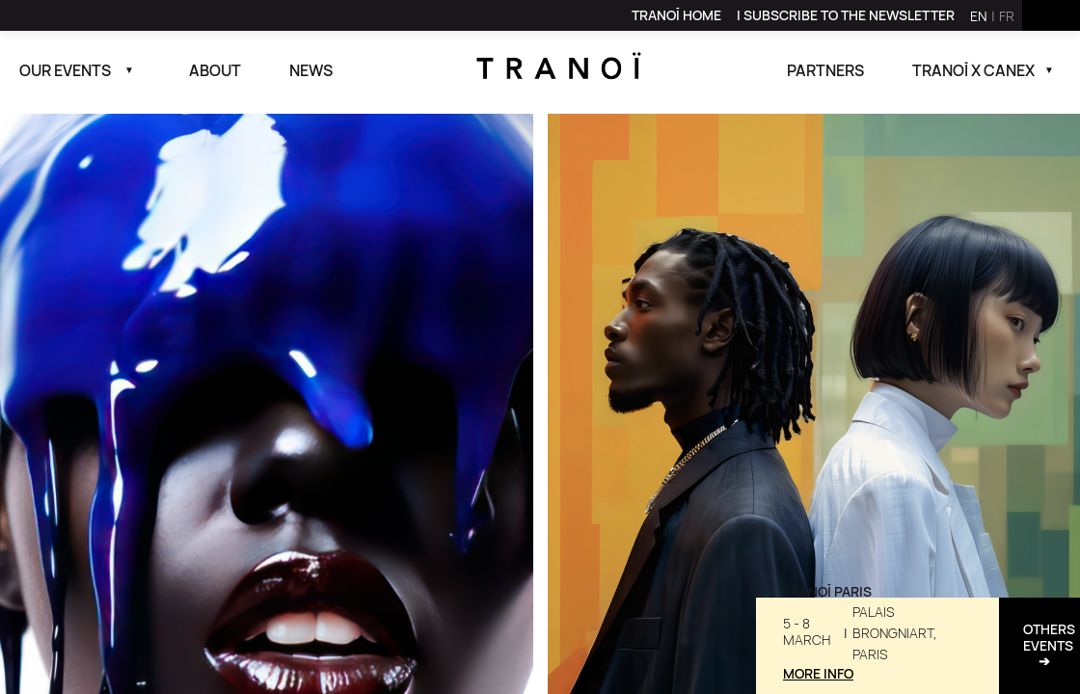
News (311, 70)
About (215, 70)
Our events (65, 70)
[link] (676, 15)
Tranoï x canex (973, 70)
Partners (825, 70)
